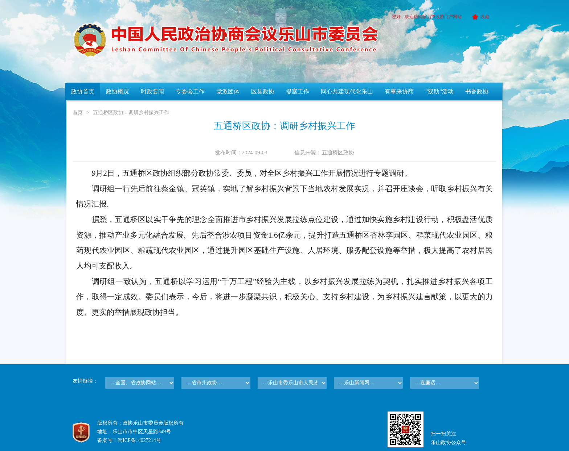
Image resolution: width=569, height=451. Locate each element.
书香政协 (476, 91)
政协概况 (117, 91)
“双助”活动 (439, 91)
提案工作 (297, 91)
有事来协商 (399, 91)
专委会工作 (190, 91)
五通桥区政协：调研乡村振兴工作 (131, 112)
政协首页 (82, 91)
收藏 (479, 16)
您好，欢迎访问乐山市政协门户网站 (427, 16)
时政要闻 (152, 91)
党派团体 (228, 91)
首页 (78, 112)
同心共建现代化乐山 (347, 91)
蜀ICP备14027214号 (139, 440)
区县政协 (262, 91)
